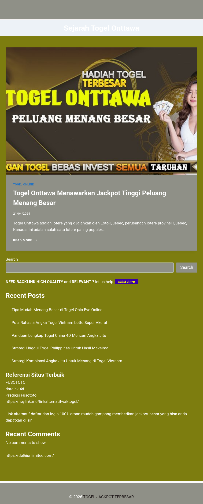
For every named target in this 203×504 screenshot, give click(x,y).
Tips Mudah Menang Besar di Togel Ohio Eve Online (57, 309)
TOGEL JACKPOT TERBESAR (108, 496)
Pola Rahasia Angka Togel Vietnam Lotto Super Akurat (59, 322)
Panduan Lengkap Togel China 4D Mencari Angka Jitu (59, 335)
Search (12, 259)
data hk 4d (15, 389)
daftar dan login (45, 414)
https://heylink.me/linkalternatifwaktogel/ (42, 401)
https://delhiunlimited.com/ (30, 455)
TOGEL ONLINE (23, 184)
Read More (25, 240)
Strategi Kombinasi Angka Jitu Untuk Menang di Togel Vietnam (67, 360)
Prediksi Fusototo (21, 395)
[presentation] (101, 111)
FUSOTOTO (16, 382)
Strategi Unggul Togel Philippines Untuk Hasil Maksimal (60, 348)
